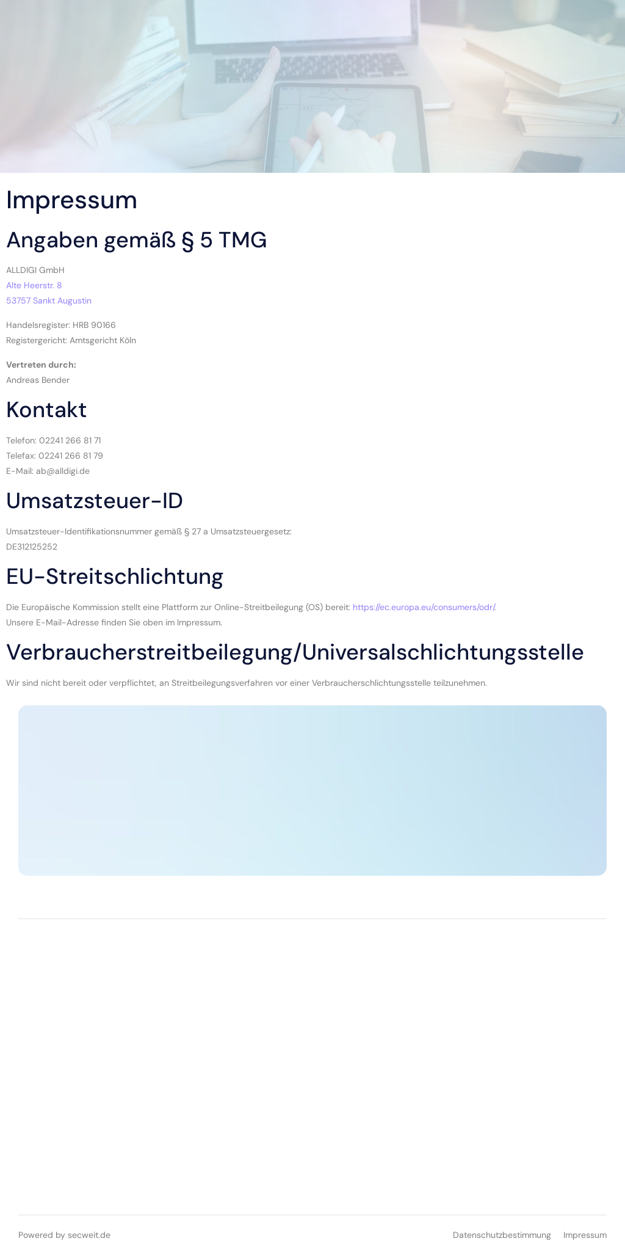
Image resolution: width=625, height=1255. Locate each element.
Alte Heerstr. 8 (34, 285)
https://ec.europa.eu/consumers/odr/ (423, 607)
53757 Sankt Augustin (49, 300)
